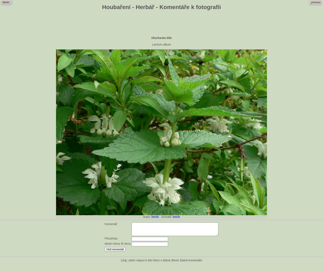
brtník (155, 216)
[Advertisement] (161, 23)
